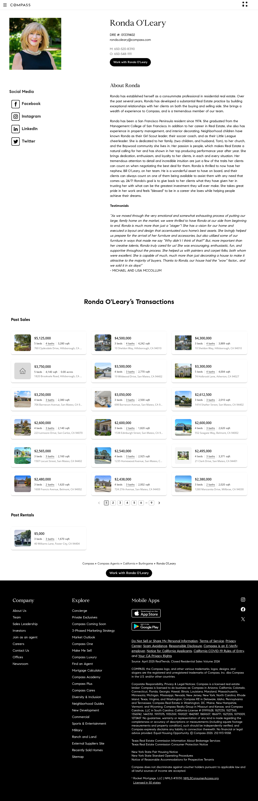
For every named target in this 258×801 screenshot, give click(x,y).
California (129, 563)
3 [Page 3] (120, 503)
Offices (18, 657)
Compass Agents (109, 563)
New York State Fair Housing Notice (155, 752)
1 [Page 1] (106, 503)
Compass (88, 563)
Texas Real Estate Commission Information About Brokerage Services (176, 740)
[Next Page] (159, 502)
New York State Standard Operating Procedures (162, 755)
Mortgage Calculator (87, 670)
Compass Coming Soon (89, 624)
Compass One (82, 644)
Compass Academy (86, 677)
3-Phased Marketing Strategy (93, 631)
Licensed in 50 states (147, 782)
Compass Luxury (84, 657)
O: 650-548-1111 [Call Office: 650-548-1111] (121, 54)
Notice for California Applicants (169, 651)
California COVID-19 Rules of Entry (219, 651)
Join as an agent (25, 637)
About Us (19, 611)
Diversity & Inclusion (86, 697)
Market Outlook (83, 637)
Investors (19, 631)
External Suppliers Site (88, 743)
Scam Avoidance (155, 646)
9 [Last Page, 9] (151, 503)
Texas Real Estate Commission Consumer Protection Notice (170, 744)
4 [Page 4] (127, 503)
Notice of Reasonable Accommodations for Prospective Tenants (173, 759)
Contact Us (21, 650)
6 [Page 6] (141, 503)
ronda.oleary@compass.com (130, 40)
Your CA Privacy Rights (155, 656)
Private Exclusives (84, 617)
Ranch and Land (84, 737)
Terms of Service (211, 641)
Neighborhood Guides (88, 704)
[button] (5, 5)
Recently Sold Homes (87, 750)
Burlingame (146, 563)
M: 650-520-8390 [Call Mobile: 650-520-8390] (122, 49)
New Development (85, 710)
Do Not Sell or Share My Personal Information (165, 641)
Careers (18, 644)
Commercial (80, 717)
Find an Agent (82, 664)
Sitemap (78, 757)
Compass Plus (82, 684)
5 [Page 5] (134, 503)
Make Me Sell (82, 650)
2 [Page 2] (113, 503)
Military (77, 730)
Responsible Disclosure (185, 646)
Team (17, 617)
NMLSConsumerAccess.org (201, 778)
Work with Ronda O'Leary (130, 62)
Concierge (79, 611)
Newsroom (20, 664)
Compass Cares (83, 690)
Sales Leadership (25, 624)
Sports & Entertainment (89, 723)
